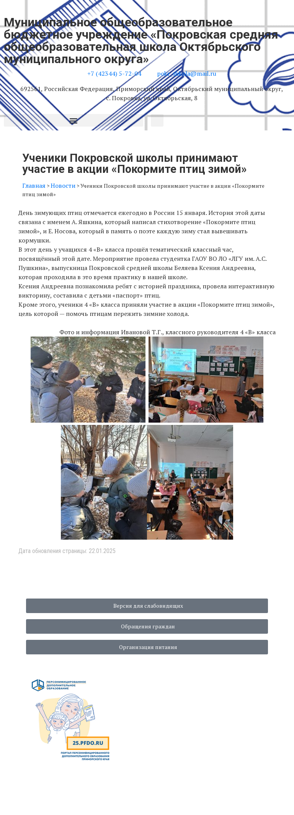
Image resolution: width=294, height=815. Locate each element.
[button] (73, 120)
